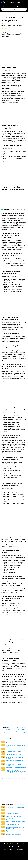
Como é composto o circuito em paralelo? (15, 807)
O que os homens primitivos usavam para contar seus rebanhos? (15, 828)
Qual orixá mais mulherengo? (13, 819)
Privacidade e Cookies (20, 850)
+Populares (18, 6)
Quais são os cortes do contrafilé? (14, 813)
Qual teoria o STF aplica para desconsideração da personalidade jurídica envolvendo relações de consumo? (16, 771)
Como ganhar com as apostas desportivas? (16, 767)
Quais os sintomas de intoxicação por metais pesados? (14, 761)
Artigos (3, 6)
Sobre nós (4, 850)
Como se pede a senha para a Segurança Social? (7, 731)
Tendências (10, 6)
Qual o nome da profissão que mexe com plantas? (21, 731)
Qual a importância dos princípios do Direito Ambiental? (16, 831)
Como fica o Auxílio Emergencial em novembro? (14, 758)
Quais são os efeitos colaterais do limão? (15, 821)
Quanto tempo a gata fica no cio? (13, 816)
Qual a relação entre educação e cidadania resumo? (16, 746)
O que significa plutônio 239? (12, 824)
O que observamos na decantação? (14, 834)
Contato (11, 849)
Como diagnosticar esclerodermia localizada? (13, 765)
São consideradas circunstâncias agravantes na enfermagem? (13, 810)
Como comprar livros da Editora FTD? (14, 748)
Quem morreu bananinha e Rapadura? (15, 754)
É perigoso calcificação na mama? (14, 751)
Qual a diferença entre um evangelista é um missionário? (16, 742)
